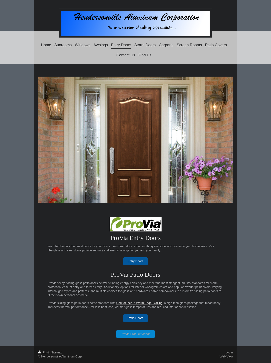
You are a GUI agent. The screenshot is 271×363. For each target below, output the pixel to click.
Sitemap (56, 352)
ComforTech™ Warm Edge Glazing (139, 303)
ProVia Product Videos (135, 334)
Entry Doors (135, 261)
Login (229, 352)
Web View (226, 356)
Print (44, 352)
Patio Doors (135, 318)
